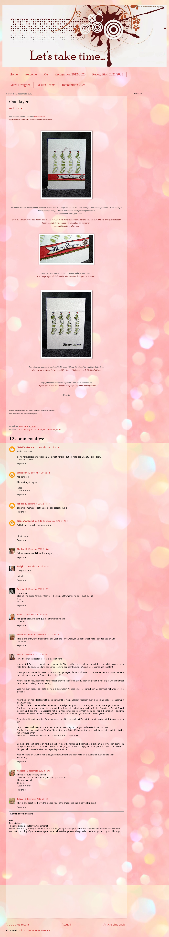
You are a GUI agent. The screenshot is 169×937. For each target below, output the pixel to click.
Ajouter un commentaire (21, 813)
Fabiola (20, 503)
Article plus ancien (115, 924)
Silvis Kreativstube (25, 447)
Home (14, 74)
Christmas (37, 429)
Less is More (39, 116)
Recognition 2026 (73, 85)
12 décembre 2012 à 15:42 (37, 549)
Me (45, 74)
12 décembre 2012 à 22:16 (46, 634)
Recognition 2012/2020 (70, 74)
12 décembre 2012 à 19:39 (35, 614)
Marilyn (20, 549)
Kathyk (20, 566)
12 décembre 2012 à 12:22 (55, 521)
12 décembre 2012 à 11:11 (40, 472)
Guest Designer (20, 85)
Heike (19, 614)
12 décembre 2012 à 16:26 (36, 566)
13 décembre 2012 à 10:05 (38, 770)
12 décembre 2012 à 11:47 (37, 503)
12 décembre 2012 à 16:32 (37, 589)
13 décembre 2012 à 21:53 (36, 799)
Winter (59, 429)
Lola (19, 654)
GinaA (20, 799)
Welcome (30, 74)
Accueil (66, 924)
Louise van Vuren (25, 634)
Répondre (21, 463)
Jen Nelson (22, 472)
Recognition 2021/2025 (107, 74)
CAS (20, 429)
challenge (27, 429)
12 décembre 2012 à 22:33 (34, 654)
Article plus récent (17, 924)
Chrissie (21, 770)
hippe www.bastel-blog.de (29, 521)
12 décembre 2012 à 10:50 (47, 447)
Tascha (20, 589)
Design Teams (46, 85)
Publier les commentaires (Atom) (34, 930)
